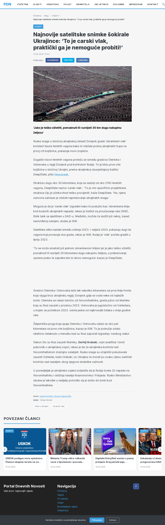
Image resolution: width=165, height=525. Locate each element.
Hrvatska (53, 4)
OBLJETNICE (101, 4)
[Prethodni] (4, 449)
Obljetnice (63, 510)
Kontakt (152, 4)
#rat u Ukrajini (41, 406)
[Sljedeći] (160, 449)
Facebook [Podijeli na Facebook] (52, 60)
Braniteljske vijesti (67, 506)
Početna (22, 4)
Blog (46, 15)
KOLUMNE (118, 4)
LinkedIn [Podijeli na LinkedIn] (82, 60)
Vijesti (60, 494)
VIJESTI (37, 4)
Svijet (68, 4)
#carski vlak (59, 406)
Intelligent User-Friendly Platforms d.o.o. (89, 522)
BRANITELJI (82, 4)
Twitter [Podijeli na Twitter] (68, 60)
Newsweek (61, 174)
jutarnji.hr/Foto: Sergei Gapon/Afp (55, 396)
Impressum (136, 4)
